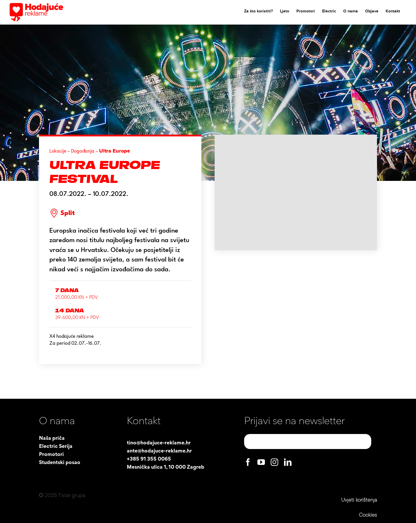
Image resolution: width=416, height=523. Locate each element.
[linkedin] (287, 462)
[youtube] (261, 462)
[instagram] (274, 462)
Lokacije (57, 151)
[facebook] (248, 462)
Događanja (82, 151)
